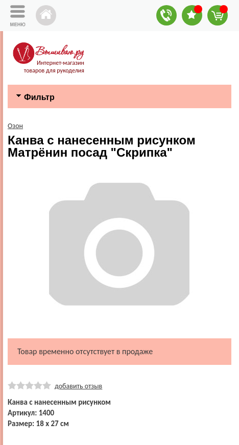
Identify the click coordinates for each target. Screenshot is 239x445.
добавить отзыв (78, 386)
